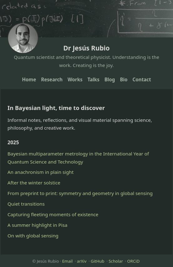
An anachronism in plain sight (40, 172)
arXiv (81, 261)
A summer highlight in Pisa (37, 225)
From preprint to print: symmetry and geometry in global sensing (80, 193)
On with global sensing (32, 235)
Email (67, 261)
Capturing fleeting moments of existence (52, 214)
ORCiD (133, 261)
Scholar (116, 261)
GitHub (98, 261)
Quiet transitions (26, 204)
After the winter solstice (33, 182)
